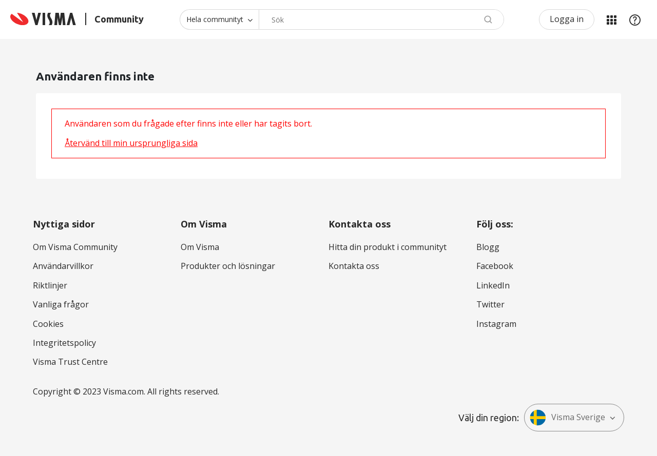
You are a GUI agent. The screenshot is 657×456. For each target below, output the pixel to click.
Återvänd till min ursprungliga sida (131, 143)
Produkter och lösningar (228, 266)
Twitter (490, 304)
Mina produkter (611, 19)
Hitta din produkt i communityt (387, 247)
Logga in (567, 19)
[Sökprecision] (219, 19)
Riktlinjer (50, 285)
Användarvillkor (63, 266)
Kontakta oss (353, 266)
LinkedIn (493, 285)
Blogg (487, 247)
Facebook (494, 266)
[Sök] (381, 19)
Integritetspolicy (64, 342)
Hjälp (635, 19)
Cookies (48, 323)
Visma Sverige (567, 417)
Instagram (496, 323)
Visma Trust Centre (70, 361)
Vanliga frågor (61, 304)
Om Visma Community (75, 247)
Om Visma (200, 247)
